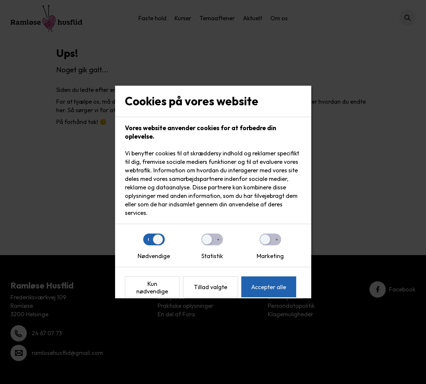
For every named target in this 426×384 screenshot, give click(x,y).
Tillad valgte (210, 287)
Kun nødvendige (152, 287)
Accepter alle (268, 287)
